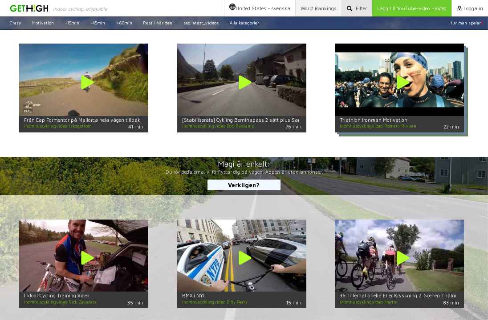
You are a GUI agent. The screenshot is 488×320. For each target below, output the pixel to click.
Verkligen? (244, 184)
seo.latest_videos (201, 22)
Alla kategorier (244, 22)
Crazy (15, 22)
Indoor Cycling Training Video (56, 295)
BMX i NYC (194, 295)
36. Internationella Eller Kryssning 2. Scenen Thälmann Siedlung (413, 295)
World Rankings (319, 8)
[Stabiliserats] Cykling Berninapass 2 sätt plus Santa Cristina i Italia (261, 120)
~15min (72, 22)
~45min (97, 22)
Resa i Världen (157, 22)
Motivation (43, 22)
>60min (124, 22)
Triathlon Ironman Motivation (373, 120)
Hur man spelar (466, 22)
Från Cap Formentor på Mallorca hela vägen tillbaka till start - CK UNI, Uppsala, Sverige (124, 120)
